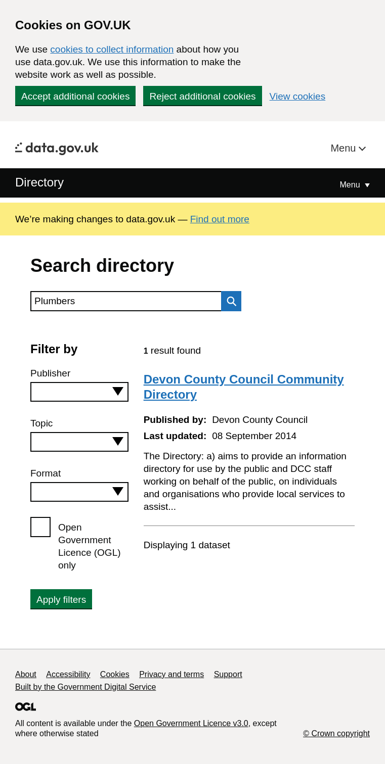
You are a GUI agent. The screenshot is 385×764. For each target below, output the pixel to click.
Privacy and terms (171, 674)
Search (228, 301)
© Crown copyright (336, 733)
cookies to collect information (112, 49)
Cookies (115, 674)
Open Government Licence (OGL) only (89, 546)
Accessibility (68, 674)
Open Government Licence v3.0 (191, 723)
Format (45, 473)
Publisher (50, 373)
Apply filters (61, 599)
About (25, 674)
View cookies (298, 96)
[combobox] (79, 392)
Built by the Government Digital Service (85, 687)
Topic (41, 423)
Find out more (219, 219)
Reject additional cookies (202, 96)
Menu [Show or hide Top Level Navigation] (351, 184)
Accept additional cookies (75, 96)
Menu (344, 148)
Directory (39, 182)
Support (228, 674)
